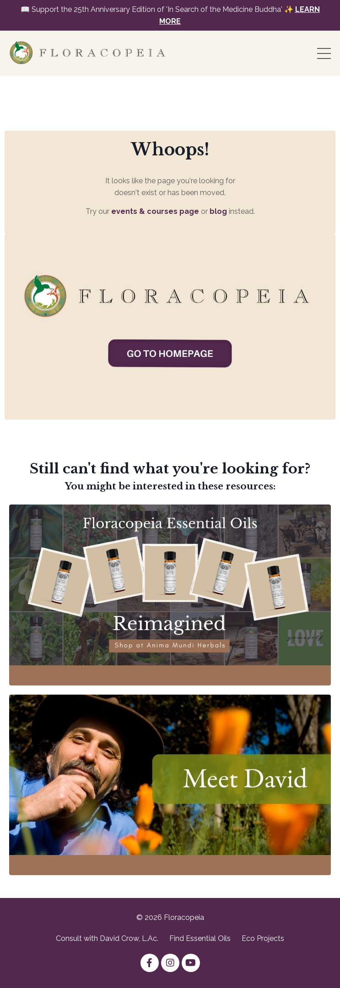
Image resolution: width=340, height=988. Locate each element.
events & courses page (155, 211)
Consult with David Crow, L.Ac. (107, 938)
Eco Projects (263, 938)
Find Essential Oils (200, 938)
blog (218, 211)
